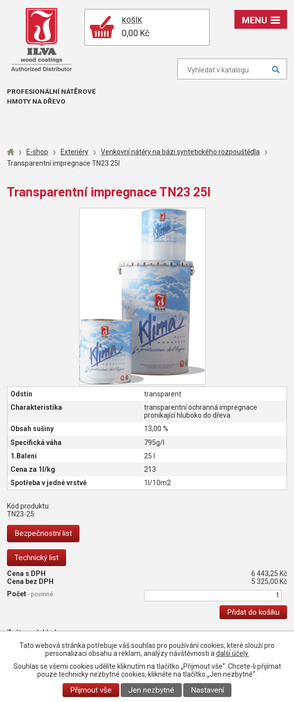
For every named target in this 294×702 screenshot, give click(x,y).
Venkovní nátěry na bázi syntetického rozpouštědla (180, 152)
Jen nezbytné (151, 690)
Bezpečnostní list (43, 533)
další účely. (232, 653)
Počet (30, 594)
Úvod (10, 151)
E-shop (37, 152)
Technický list (36, 557)
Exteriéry (74, 152)
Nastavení (207, 690)
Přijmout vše (91, 690)
